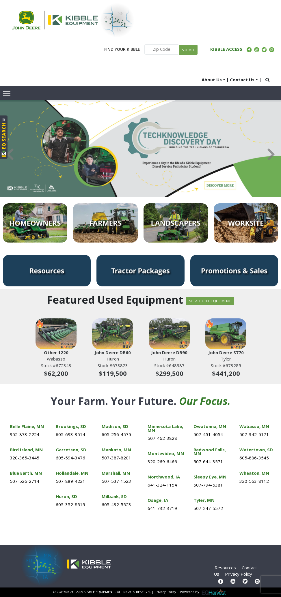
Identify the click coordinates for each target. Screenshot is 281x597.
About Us (212, 79)
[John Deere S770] (226, 333)
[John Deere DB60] (113, 333)
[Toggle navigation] (7, 94)
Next (271, 154)
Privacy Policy (238, 574)
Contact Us (242, 79)
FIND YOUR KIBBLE (122, 49)
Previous (10, 154)
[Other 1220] (56, 333)
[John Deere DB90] (169, 333)
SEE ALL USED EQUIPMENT (210, 300)
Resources (225, 567)
